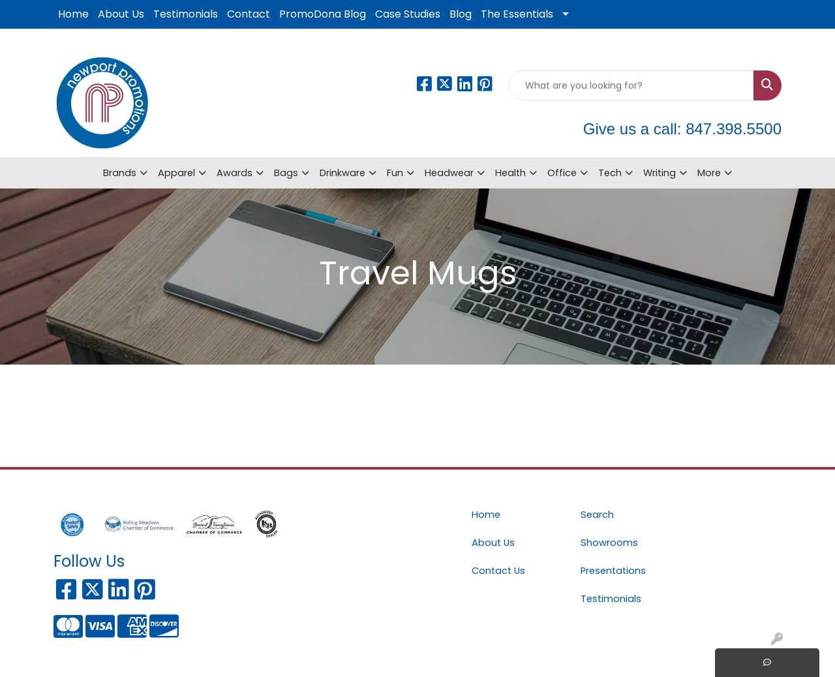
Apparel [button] (176, 172)
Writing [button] (659, 172)
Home (73, 14)
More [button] (709, 172)
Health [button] (510, 172)
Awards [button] (234, 172)
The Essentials (517, 14)
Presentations (613, 570)
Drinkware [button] (342, 172)
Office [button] (562, 172)
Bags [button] (286, 172)
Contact (248, 14)
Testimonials (185, 14)
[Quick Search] (631, 85)
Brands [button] (119, 172)
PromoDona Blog (322, 14)
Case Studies (407, 14)
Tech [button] (610, 172)
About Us (121, 14)
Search (597, 514)
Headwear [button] (449, 172)
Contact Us (498, 570)
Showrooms (609, 542)
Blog (460, 14)
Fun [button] (395, 172)
